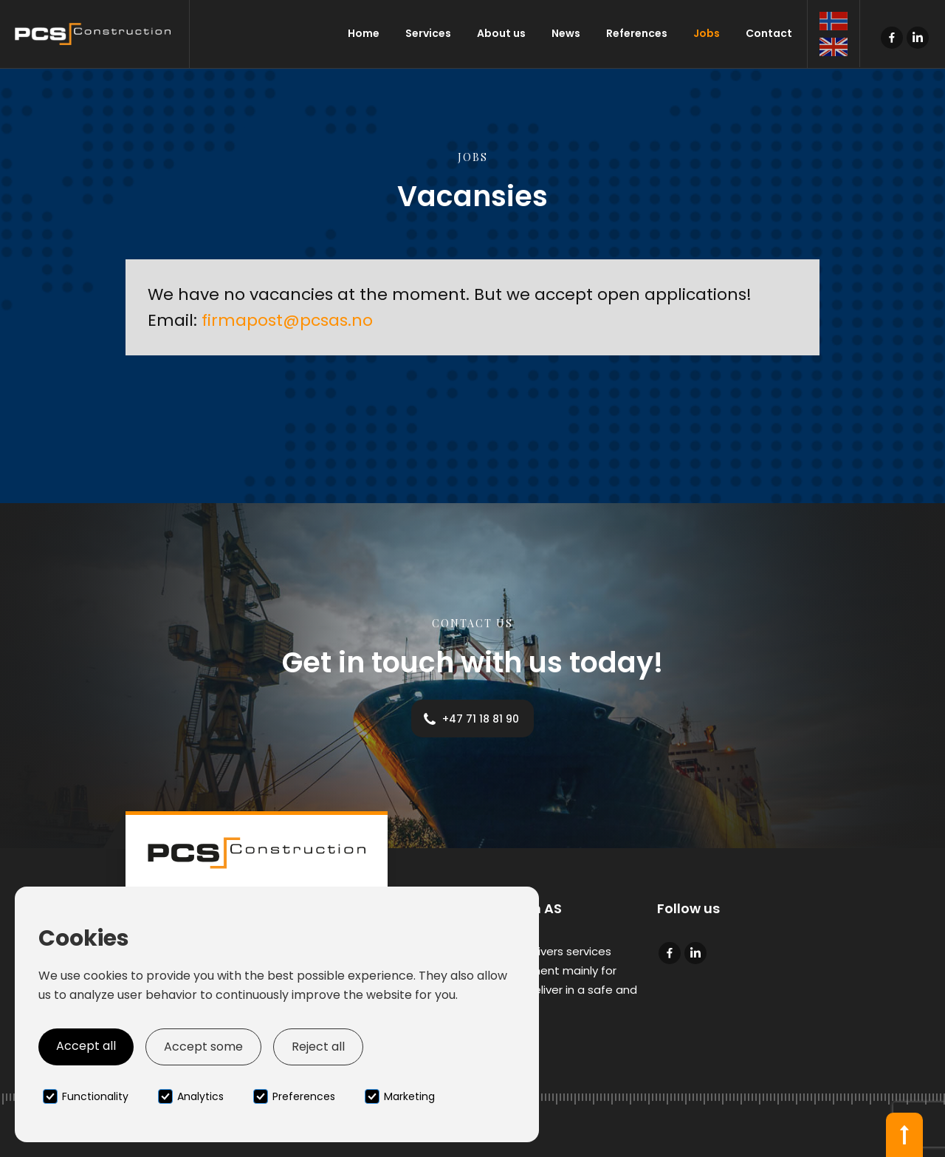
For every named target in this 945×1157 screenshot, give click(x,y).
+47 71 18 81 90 (480, 718)
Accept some (203, 1046)
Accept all (86, 1045)
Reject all (318, 1046)
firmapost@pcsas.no (287, 320)
